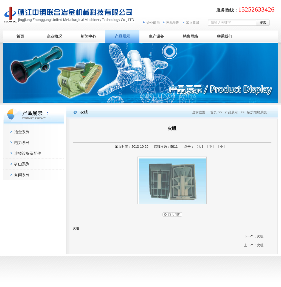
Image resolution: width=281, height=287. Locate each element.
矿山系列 (22, 164)
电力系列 (22, 142)
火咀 (260, 236)
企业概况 (54, 36)
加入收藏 (192, 22)
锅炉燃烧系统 (257, 112)
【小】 (221, 147)
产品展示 (122, 36)
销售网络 (190, 36)
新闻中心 (88, 36)
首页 (20, 36)
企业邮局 (153, 22)
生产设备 (156, 36)
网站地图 (172, 22)
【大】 (200, 147)
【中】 (210, 147)
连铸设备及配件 (27, 153)
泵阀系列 (22, 175)
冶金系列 (22, 132)
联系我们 (224, 36)
